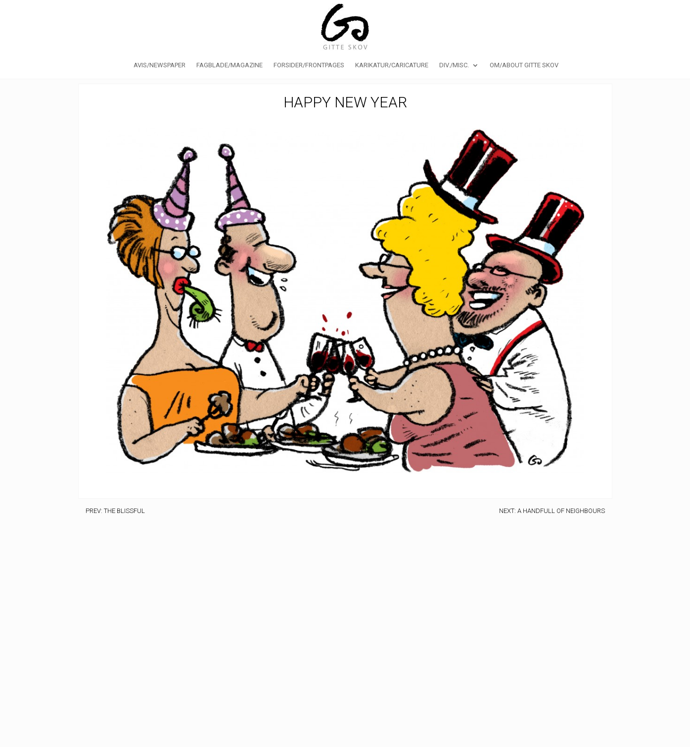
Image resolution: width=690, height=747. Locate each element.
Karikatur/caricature (391, 65)
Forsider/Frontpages (309, 65)
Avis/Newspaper (159, 65)
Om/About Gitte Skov (524, 65)
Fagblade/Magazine (229, 65)
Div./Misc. (454, 65)
